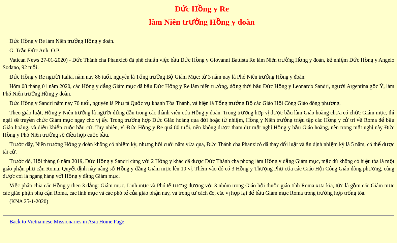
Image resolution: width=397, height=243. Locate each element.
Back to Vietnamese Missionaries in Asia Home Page (66, 221)
